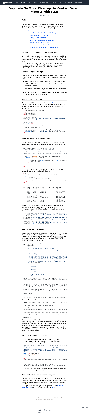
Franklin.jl (61, 397)
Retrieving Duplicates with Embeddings (42, 40)
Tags (60, 2)
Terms (49, 413)
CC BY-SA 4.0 (25, 397)
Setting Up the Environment (38, 38)
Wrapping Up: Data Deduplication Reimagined (44, 47)
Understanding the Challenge (39, 35)
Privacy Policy (68, 2)
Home (28, 2)
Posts (35, 2)
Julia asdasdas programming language (44, 399)
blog (53, 387)
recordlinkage (51, 103)
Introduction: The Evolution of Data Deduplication (45, 33)
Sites (16, 2)
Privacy (45, 413)
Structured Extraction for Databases (41, 45)
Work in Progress (44, 2)
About (54, 2)
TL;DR (24, 20)
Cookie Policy (78, 2)
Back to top (84, 407)
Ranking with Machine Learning (39, 42)
